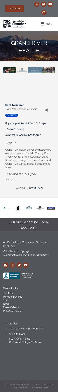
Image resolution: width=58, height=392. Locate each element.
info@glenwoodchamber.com (25, 328)
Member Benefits (12, 296)
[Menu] (46, 24)
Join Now (8, 293)
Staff (5, 300)
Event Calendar (11, 307)
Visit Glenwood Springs (16, 251)
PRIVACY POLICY (13, 310)
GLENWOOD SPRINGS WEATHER (29, 363)
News (6, 303)
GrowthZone (36, 188)
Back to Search (14, 105)
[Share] (46, 110)
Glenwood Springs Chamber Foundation (25, 254)
